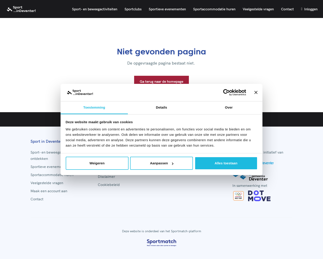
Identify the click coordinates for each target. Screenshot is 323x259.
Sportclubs (133, 9)
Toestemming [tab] (94, 107)
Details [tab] (161, 107)
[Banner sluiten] (256, 92)
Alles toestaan (226, 163)
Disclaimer (106, 176)
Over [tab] (229, 107)
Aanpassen (161, 163)
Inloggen (309, 9)
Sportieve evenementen (167, 9)
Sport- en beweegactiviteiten (94, 9)
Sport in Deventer (46, 141)
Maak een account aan (49, 191)
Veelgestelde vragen (258, 9)
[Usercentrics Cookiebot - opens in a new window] (226, 92)
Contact (287, 9)
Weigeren (97, 163)
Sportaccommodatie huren (214, 9)
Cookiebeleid (109, 184)
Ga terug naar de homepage (161, 81)
